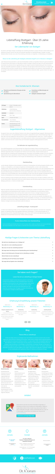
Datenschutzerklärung (21, 412)
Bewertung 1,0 (7, 306)
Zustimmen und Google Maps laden (26, 415)
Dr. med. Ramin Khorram (12, 440)
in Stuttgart (47, 445)
